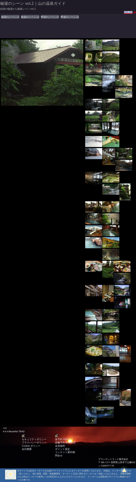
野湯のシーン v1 (50, 17)
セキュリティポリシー (34, 439)
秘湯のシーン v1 (10, 17)
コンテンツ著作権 (65, 452)
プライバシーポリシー (34, 442)
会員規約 (60, 445)
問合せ (59, 455)
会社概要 (27, 449)
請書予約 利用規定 (65, 442)
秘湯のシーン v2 (30, 17)
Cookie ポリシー (31, 445)
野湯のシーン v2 (70, 17)
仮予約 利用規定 (64, 439)
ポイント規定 (62, 449)
